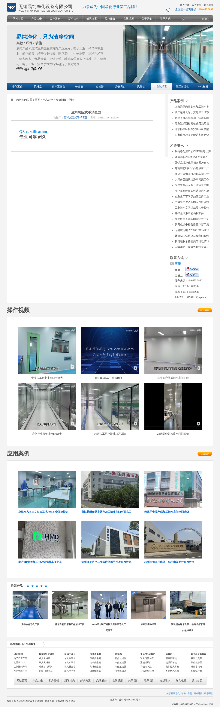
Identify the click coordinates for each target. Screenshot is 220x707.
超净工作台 (58, 86)
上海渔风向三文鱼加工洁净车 (192, 106)
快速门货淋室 (46, 670)
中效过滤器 (120, 662)
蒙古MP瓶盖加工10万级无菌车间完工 (40, 562)
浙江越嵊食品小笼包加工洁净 (192, 112)
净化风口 (120, 86)
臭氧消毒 (161, 86)
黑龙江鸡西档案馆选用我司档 (192, 123)
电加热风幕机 (172, 666)
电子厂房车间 (20, 658)
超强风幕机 (171, 662)
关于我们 (147, 18)
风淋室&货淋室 (46, 654)
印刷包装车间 (20, 670)
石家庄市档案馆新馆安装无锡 (192, 134)
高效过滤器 (120, 666)
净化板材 (203, 86)
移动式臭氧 (196, 658)
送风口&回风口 (148, 654)
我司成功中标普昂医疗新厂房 (192, 224)
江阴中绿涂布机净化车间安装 (192, 174)
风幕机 (141, 86)
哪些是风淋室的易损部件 (189, 213)
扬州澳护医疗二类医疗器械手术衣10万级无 (106, 562)
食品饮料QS (20, 662)
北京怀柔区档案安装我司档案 (192, 129)
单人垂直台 (70, 658)
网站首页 (18, 18)
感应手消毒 (196, 666)
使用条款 (49, 701)
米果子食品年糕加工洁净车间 (192, 118)
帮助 (183, 693)
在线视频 (128, 18)
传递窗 (79, 86)
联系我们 (149, 680)
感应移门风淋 (46, 666)
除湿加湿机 (182, 86)
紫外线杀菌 (196, 662)
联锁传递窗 (95, 658)
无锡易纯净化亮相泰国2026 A (192, 162)
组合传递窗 (95, 670)
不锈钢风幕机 (172, 670)
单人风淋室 (44, 658)
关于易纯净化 (173, 693)
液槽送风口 (146, 662)
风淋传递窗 (95, 666)
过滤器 (100, 86)
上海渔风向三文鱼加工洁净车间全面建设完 (43, 511)
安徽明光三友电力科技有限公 (192, 247)
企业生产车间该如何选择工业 (192, 196)
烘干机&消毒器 (198, 654)
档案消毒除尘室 (148, 624)
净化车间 (18, 654)
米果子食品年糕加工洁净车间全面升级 (166, 511)
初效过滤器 (120, 658)
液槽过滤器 (120, 670)
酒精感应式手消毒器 (76, 117)
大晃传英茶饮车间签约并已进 (192, 219)
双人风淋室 (44, 662)
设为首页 (196, 5)
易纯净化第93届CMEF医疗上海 (193, 151)
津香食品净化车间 (30, 624)
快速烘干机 (196, 670)
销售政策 (70, 701)
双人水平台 (70, 670)
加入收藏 (184, 5)
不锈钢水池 (146, 666)
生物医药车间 (20, 666)
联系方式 (208, 5)
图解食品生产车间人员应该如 (192, 202)
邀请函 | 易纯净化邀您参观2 (191, 157)
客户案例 (55, 18)
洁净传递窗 (95, 654)
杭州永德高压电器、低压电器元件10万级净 (169, 562)
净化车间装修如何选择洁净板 (192, 190)
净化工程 (17, 86)
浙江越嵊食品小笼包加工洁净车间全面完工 (106, 511)
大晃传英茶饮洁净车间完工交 (192, 179)
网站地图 (198, 693)
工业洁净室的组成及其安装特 (192, 207)
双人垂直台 (70, 666)
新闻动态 (73, 18)
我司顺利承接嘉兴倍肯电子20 (192, 241)
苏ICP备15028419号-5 (129, 699)
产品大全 (36, 18)
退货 (190, 693)
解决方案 (91, 18)
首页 (37, 99)
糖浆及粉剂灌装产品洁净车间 (69, 624)
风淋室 (38, 86)
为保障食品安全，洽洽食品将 (192, 185)
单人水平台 (70, 662)
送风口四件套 (147, 658)
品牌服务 (110, 18)
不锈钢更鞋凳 (147, 670)
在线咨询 (204, 310)
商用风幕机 (171, 658)
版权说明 (60, 701)
